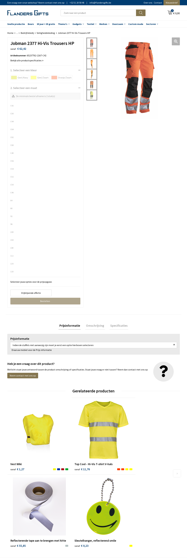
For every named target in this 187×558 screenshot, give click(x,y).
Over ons (148, 2)
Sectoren (151, 24)
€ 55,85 (104, 453)
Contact (158, 2)
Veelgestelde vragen (64, 489)
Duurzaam (117, 24)
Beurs (31, 24)
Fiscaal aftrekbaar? (106, 489)
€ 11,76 (61, 453)
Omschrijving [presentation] (95, 326)
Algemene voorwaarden (151, 480)
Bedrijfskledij (27, 32)
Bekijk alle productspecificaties (26, 60)
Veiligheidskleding (46, 32)
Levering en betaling (107, 484)
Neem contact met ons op (23, 376)
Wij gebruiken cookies (150, 484)
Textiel (90, 24)
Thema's (62, 24)
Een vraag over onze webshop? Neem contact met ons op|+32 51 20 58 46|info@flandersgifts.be (59, 2)
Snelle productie (16, 24)
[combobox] (98, 13)
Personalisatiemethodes (109, 493)
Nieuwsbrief (172, 2)
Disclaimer (145, 493)
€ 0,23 (147, 453)
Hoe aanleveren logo (107, 498)
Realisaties (102, 480)
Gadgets (77, 24)
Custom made (135, 24)
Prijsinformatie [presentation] (71, 326)
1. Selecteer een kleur (23, 70)
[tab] (71, 326)
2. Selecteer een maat (23, 88)
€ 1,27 (17, 449)
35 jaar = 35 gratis (46, 24)
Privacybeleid (146, 489)
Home (10, 32)
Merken (103, 24)
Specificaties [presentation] (117, 326)
